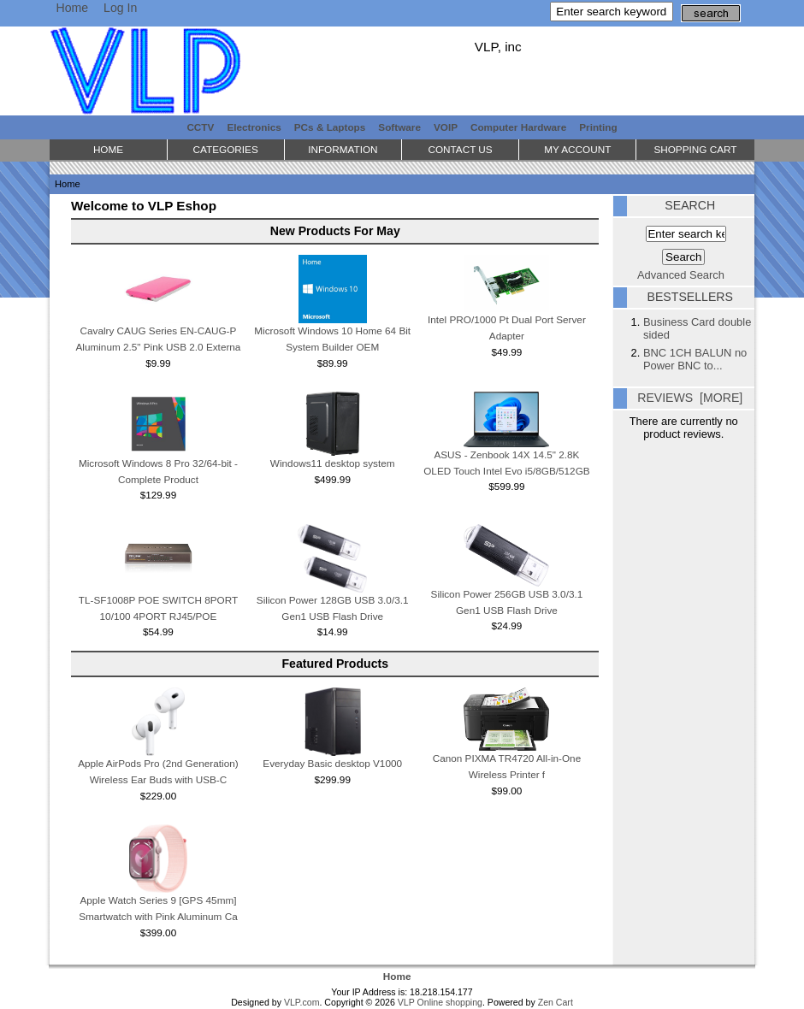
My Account (577, 149)
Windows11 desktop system (332, 463)
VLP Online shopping (440, 1002)
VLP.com (302, 1002)
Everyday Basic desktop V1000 (332, 763)
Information (342, 149)
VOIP (446, 127)
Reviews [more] (689, 397)
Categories (225, 149)
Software (399, 127)
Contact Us (460, 149)
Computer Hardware (518, 127)
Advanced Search (680, 274)
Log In (120, 8)
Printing (598, 127)
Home (72, 8)
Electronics (254, 127)
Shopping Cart (694, 149)
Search (690, 205)
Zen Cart (555, 1002)
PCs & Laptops (330, 127)
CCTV (200, 127)
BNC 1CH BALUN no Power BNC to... (695, 359)
